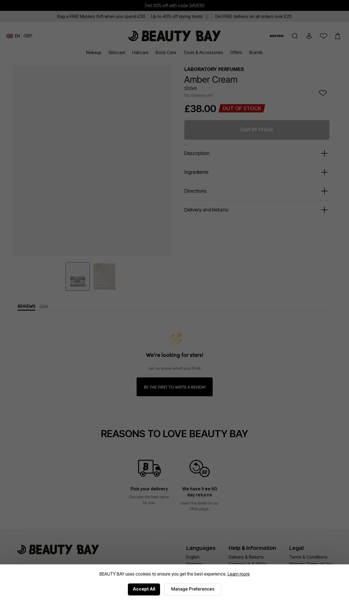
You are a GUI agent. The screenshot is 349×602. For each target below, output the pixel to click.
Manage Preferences (192, 589)
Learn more (239, 574)
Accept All (144, 589)
